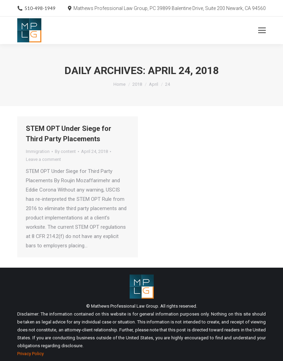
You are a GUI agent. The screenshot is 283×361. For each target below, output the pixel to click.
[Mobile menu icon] (262, 30)
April (153, 84)
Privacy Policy (30, 353)
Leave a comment (43, 159)
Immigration (38, 151)
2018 (137, 84)
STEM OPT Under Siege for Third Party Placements (68, 133)
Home (119, 84)
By (65, 151)
